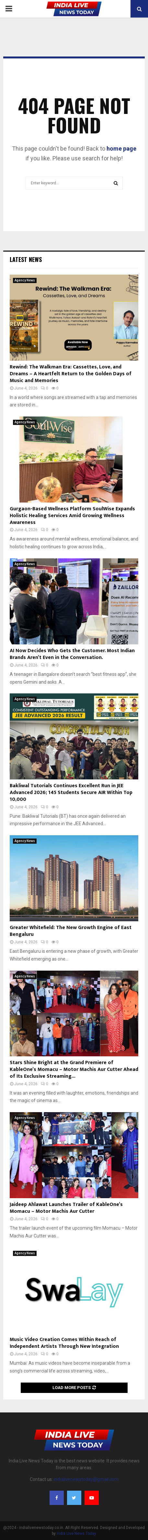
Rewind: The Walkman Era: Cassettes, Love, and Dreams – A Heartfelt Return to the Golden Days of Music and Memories (70, 374)
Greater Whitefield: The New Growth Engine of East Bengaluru (70, 931)
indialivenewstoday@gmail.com (86, 1479)
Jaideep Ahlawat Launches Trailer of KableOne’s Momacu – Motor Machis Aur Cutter (66, 1208)
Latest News (26, 259)
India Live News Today (76, 1533)
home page (121, 148)
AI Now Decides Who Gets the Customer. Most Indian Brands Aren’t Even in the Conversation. (72, 654)
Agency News (25, 280)
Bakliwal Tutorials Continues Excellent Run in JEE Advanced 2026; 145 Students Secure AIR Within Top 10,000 (71, 792)
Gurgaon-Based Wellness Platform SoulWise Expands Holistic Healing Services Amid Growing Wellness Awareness (72, 515)
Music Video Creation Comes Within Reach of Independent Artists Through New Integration (64, 1343)
